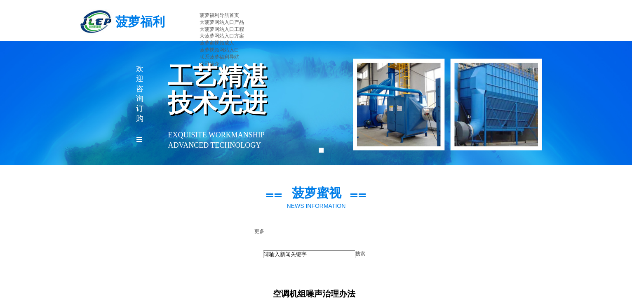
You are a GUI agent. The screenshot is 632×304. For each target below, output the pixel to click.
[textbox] (309, 254)
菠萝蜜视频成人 (217, 43)
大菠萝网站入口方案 (222, 36)
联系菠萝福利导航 (219, 57)
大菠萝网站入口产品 (222, 22)
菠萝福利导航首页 (219, 15)
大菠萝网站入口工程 (222, 29)
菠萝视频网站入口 (219, 50)
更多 (259, 231)
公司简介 (209, 64)
